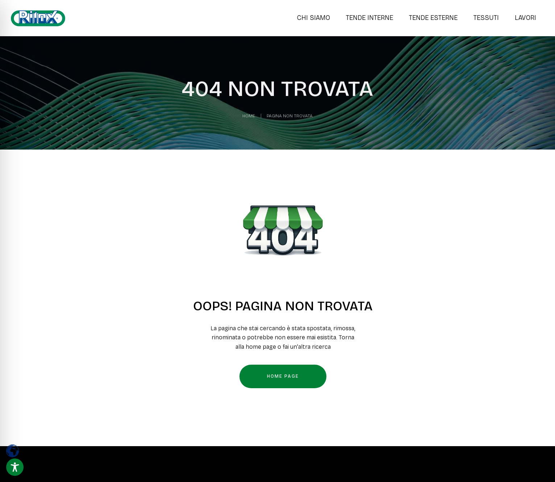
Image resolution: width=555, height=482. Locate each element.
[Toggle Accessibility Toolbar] (14, 467)
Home (248, 115)
